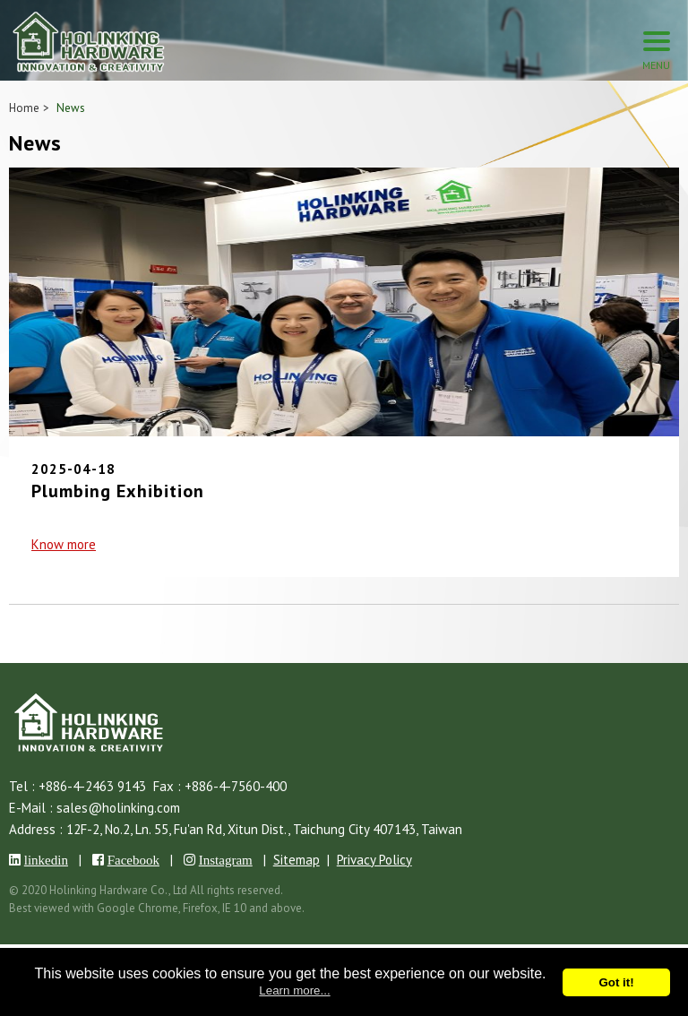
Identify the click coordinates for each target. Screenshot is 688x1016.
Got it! (615, 982)
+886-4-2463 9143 (92, 786)
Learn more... (294, 990)
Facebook (133, 859)
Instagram (226, 859)
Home (24, 108)
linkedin (46, 859)
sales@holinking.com (118, 807)
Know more (63, 544)
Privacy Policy (374, 859)
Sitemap (296, 859)
